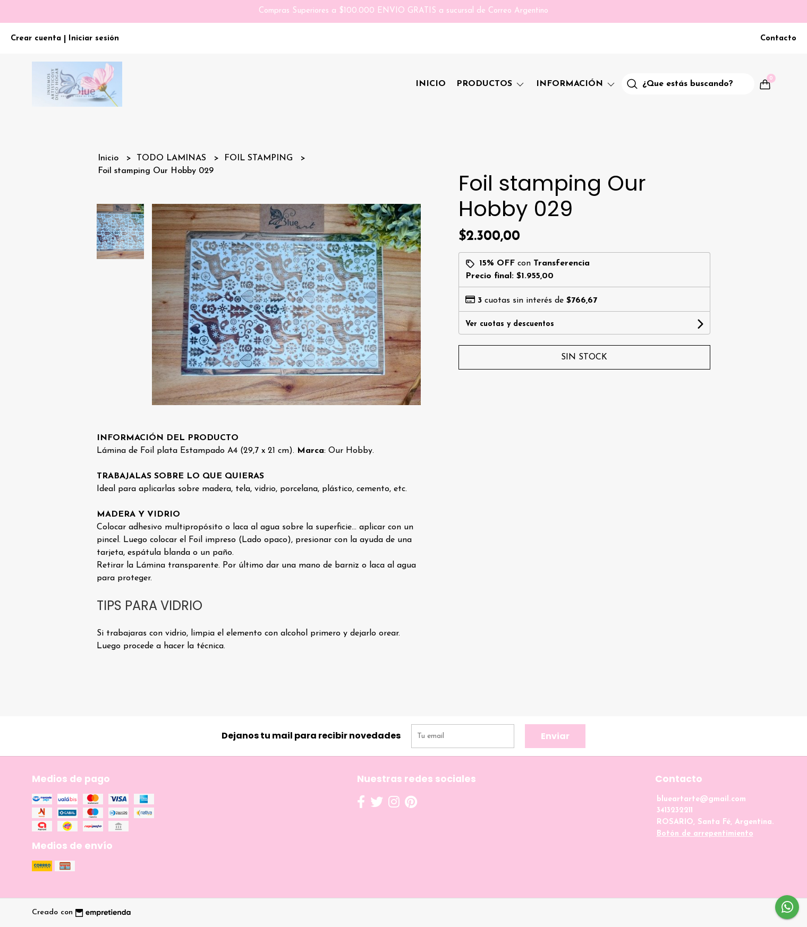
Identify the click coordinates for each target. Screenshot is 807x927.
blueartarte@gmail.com (701, 799)
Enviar (555, 736)
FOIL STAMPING (259, 158)
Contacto (778, 38)
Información (576, 84)
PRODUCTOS (490, 84)
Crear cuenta (36, 38)
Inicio (430, 84)
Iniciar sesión (94, 38)
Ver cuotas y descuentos (509, 324)
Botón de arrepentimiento (705, 834)
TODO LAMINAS (173, 158)
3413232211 (675, 810)
